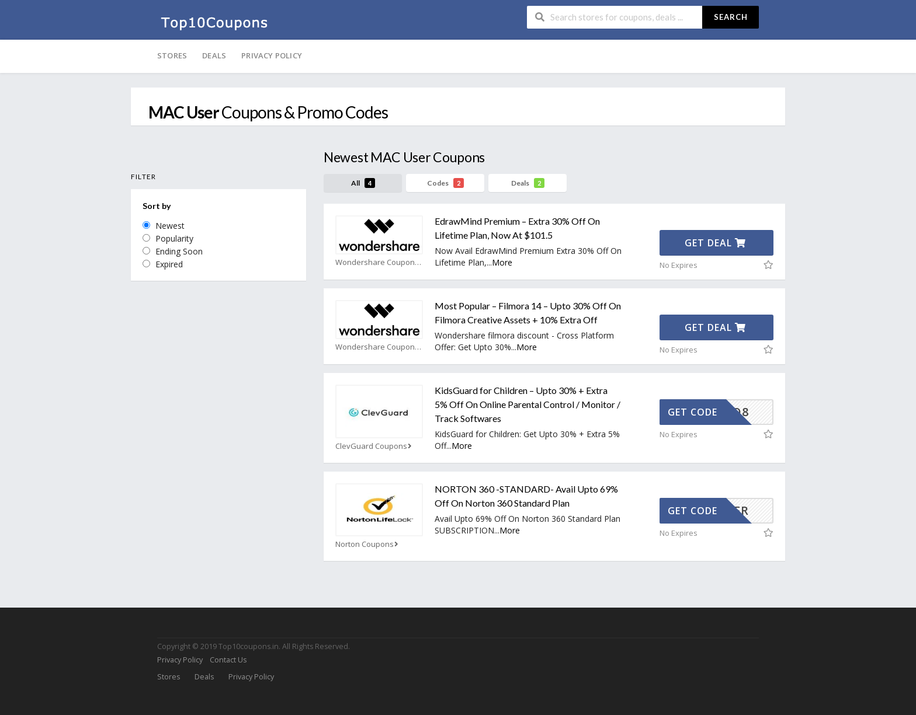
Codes (445, 183)
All (363, 183)
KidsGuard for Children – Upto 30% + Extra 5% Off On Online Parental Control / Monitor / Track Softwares (527, 404)
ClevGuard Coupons (374, 446)
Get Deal (715, 242)
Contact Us (228, 660)
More (502, 262)
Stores (172, 55)
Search (731, 17)
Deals (214, 55)
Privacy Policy (271, 55)
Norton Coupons (368, 544)
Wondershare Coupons (379, 262)
